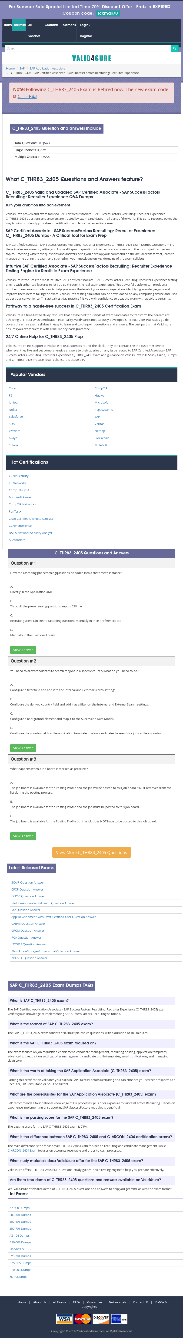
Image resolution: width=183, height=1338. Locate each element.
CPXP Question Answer (27, 889)
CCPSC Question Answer (28, 896)
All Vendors (34, 30)
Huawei (100, 395)
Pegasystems (104, 409)
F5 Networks (17, 483)
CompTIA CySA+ (20, 490)
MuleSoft (101, 445)
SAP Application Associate (47, 68)
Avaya (13, 438)
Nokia (13, 409)
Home (7, 25)
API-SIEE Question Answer (29, 958)
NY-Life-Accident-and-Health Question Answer (43, 903)
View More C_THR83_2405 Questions (91, 852)
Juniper (14, 402)
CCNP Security (19, 476)
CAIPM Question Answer (28, 923)
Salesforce (16, 416)
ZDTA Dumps (18, 1277)
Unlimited (20, 25)
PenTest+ (15, 511)
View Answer (23, 650)
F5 (10, 395)
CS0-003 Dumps (20, 1242)
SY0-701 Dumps (20, 1256)
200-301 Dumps (20, 1215)
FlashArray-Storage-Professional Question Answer (45, 951)
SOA (12, 424)
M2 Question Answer (25, 910)
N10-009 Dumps (21, 1249)
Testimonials (68, 25)
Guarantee (51, 25)
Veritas (99, 424)
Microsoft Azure (20, 497)
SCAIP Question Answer (27, 882)
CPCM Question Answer (27, 930)
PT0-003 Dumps (20, 1270)
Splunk (13, 445)
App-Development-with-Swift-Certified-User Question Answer (53, 917)
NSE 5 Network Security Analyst (30, 533)
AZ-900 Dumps (20, 1208)
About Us (39, 1302)
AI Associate (17, 540)
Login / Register (86, 30)
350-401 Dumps (20, 1221)
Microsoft (101, 402)
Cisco (12, 388)
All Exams (59, 1302)
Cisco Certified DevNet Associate (31, 519)
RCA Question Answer (26, 937)
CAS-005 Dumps (20, 1263)
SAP (22, 68)
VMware (14, 431)
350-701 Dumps (20, 1228)
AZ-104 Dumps (20, 1235)
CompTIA (101, 388)
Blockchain (102, 438)
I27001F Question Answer (29, 944)
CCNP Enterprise (20, 525)
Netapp (100, 431)
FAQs (76, 1302)
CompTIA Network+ (22, 504)
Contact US (140, 1302)
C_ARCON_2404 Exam (22, 1150)
